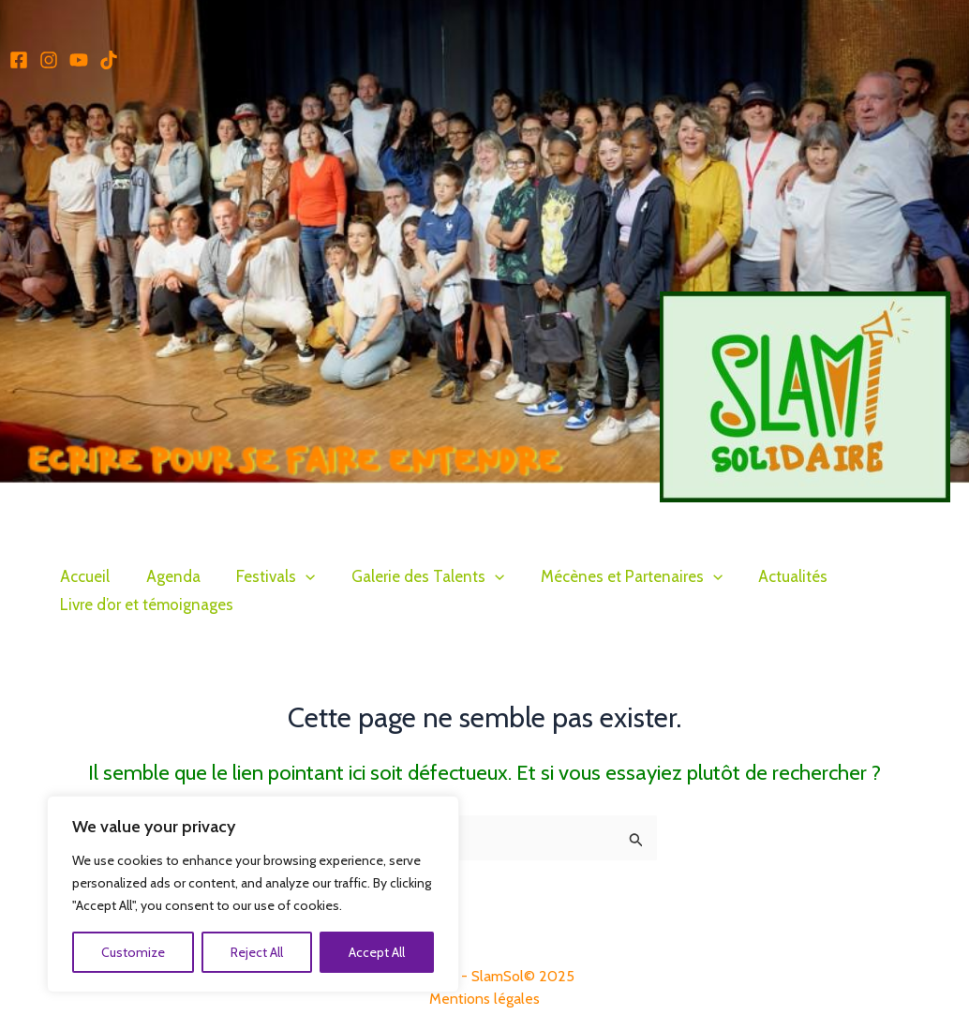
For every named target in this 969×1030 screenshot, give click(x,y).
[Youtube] (78, 60)
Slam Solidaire (718, 513)
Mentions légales (484, 999)
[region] (243, 894)
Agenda (167, 576)
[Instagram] (48, 60)
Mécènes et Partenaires (612, 576)
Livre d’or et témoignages (144, 604)
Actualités (770, 576)
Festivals (265, 576)
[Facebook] (18, 60)
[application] (295, 576)
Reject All (247, 952)
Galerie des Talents (412, 576)
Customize (124, 952)
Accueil (83, 576)
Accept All (367, 952)
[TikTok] (108, 60)
